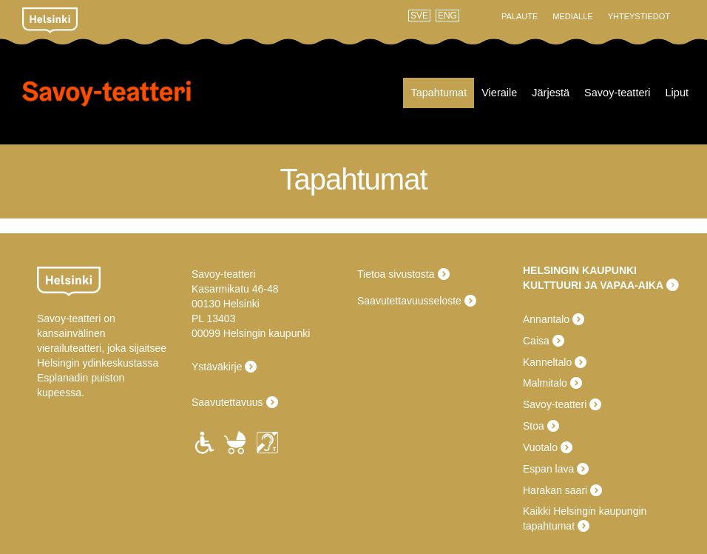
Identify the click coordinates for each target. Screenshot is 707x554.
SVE (419, 15)
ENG (447, 15)
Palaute (519, 16)
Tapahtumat (438, 93)
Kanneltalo (547, 362)
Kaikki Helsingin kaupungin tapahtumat (584, 518)
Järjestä (550, 93)
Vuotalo (540, 447)
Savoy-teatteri (106, 103)
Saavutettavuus (227, 402)
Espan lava (548, 469)
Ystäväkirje (217, 367)
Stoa (533, 426)
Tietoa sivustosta (396, 274)
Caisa (536, 341)
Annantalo (546, 319)
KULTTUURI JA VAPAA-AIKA (593, 285)
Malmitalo (545, 383)
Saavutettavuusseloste (409, 301)
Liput (677, 93)
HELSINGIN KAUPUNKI (580, 270)
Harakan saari (555, 490)
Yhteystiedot (639, 16)
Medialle (572, 16)
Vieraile (499, 93)
